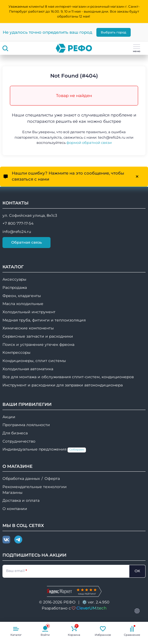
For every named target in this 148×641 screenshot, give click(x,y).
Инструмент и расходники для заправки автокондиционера (62, 385)
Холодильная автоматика (27, 369)
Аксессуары (14, 279)
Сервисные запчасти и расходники (37, 336)
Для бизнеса (15, 433)
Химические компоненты (28, 328)
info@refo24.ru (16, 231)
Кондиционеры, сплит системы (34, 360)
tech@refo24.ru (111, 137)
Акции (8, 417)
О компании (14, 508)
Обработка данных (21, 478)
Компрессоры (16, 352)
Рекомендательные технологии (34, 487)
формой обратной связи (89, 143)
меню (136, 48)
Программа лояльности (26, 425)
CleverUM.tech (91, 608)
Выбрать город (113, 32)
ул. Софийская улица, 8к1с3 (29, 215)
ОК (137, 571)
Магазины (12, 492)
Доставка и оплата (21, 500)
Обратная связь (26, 242)
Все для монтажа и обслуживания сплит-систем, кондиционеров (68, 377)
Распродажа (14, 287)
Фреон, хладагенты (21, 296)
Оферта (52, 478)
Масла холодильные (22, 303)
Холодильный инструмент (28, 312)
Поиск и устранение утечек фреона (38, 344)
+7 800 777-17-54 (17, 223)
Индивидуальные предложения (44, 449)
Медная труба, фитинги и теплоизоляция (44, 320)
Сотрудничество (18, 441)
